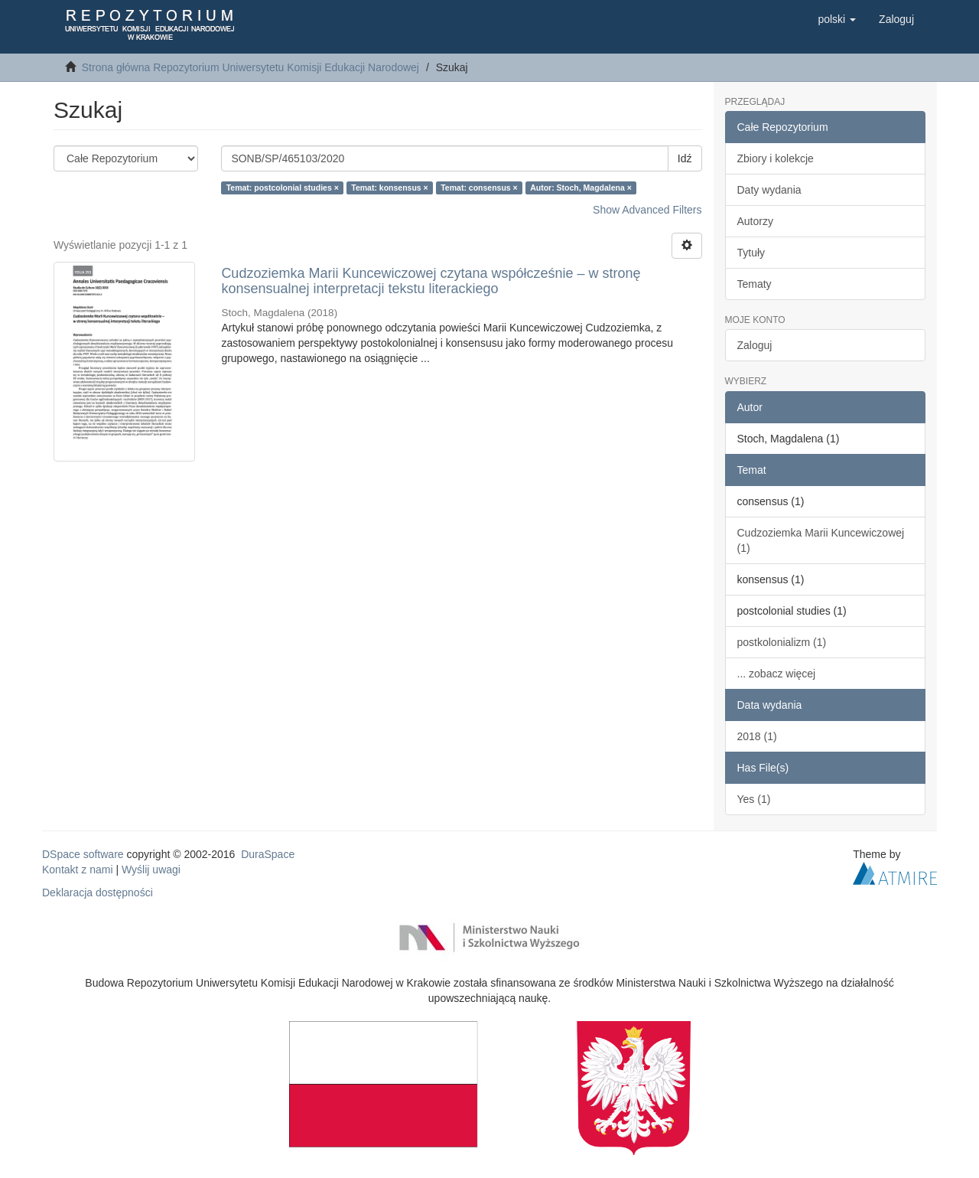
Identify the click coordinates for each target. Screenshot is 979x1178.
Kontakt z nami (77, 869)
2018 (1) (757, 736)
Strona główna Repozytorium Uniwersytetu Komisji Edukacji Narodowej (250, 67)
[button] (836, 19)
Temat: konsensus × (389, 187)
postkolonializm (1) (782, 642)
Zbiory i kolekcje (775, 158)
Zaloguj (754, 345)
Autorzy (755, 221)
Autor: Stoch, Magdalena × (581, 187)
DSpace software (83, 854)
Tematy (754, 284)
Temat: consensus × (479, 187)
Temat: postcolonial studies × (282, 187)
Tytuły (751, 252)
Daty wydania (769, 190)
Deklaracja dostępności (97, 892)
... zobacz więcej (776, 673)
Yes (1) (754, 799)
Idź (685, 158)
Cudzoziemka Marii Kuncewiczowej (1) (821, 540)
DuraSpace (267, 854)
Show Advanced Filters (647, 210)
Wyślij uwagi (151, 869)
